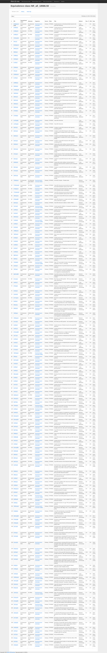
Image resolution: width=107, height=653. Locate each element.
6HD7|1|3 (16, 461)
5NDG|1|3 (16, 107)
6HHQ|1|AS (16, 45)
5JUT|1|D (16, 526)
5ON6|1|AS (16, 74)
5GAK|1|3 (16, 584)
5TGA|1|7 (16, 153)
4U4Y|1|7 (16, 384)
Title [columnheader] (55, 21)
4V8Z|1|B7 (16, 627)
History (22, 11)
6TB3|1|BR (16, 199)
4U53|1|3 (16, 423)
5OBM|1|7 (16, 55)
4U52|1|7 (16, 248)
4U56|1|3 (16, 485)
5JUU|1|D (16, 542)
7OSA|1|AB (16, 38)
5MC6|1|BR (16, 515)
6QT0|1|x (16, 402)
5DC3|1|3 (16, 167)
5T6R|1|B (16, 568)
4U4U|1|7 (16, 265)
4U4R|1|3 (16, 209)
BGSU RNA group (11, 652)
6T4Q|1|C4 (16, 188)
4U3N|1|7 (16, 381)
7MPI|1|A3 (16, 234)
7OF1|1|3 (16, 604)
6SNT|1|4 (16, 202)
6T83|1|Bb (16, 519)
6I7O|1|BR (16, 601)
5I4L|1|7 (15, 41)
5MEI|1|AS (16, 48)
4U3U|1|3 (16, 227)
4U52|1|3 (16, 290)
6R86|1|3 (16, 433)
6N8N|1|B (16, 499)
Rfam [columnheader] (50, 21)
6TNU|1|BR (16, 332)
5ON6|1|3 (16, 67)
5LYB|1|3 (16, 77)
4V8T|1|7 (16, 630)
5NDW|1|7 (16, 86)
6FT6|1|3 (16, 532)
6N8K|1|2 (16, 471)
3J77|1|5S (16, 617)
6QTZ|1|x (16, 430)
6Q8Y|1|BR (16, 274)
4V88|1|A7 (16, 34)
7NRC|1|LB (16, 506)
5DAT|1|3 (16, 140)
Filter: (16, 16)
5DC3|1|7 (16, 158)
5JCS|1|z (16, 641)
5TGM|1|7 (16, 110)
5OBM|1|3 (16, 82)
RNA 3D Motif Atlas (47, 1)
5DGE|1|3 (16, 162)
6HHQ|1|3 (16, 59)
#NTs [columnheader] (91, 21)
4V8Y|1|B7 (16, 580)
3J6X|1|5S (16, 612)
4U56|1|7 (16, 478)
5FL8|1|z (15, 637)
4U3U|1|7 (16, 213)
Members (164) (15, 11)
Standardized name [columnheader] (24, 21)
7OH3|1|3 (16, 405)
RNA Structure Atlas (26, 1)
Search (62, 1)
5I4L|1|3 (15, 70)
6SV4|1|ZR (16, 419)
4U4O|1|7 (16, 555)
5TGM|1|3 (16, 115)
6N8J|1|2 (16, 454)
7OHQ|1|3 (16, 262)
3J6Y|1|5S (16, 608)
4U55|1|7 (16, 367)
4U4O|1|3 (16, 573)
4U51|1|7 (16, 391)
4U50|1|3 (16, 370)
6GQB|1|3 (16, 511)
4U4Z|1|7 (16, 342)
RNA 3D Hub (15, 1)
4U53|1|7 (16, 444)
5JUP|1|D (16, 465)
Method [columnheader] (80, 21)
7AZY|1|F (16, 206)
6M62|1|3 (16, 308)
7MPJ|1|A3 (16, 195)
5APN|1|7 (16, 552)
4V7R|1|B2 (16, 120)
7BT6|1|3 (16, 269)
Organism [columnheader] (37, 21)
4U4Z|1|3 (16, 363)
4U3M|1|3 (16, 251)
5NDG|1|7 (16, 103)
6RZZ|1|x (16, 304)
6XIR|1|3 (15, 301)
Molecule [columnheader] (30, 21)
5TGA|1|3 (16, 170)
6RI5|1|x (15, 356)
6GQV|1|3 (16, 548)
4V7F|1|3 (16, 634)
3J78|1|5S (16, 622)
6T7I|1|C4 (16, 349)
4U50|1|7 (16, 377)
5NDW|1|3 (16, 93)
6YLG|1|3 (16, 278)
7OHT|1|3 (16, 592)
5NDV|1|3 (16, 100)
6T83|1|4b (16, 522)
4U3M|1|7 (16, 244)
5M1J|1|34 (16, 374)
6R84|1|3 (16, 481)
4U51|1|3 (16, 440)
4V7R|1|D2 (16, 124)
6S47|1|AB (16, 360)
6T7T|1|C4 (16, 297)
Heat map (29, 11)
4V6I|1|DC (16, 644)
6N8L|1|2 (16, 474)
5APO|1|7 (16, 426)
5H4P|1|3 (16, 412)
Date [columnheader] (94, 21)
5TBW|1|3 (16, 27)
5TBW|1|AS (16, 24)
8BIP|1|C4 (16, 255)
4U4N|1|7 (16, 325)
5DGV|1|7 (16, 130)
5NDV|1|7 (16, 96)
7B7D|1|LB (16, 353)
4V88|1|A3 (16, 31)
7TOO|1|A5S (16, 192)
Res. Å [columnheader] (87, 21)
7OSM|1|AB (16, 89)
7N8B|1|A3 (16, 230)
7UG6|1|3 (16, 220)
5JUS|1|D (16, 559)
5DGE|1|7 (16, 144)
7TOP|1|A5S (16, 185)
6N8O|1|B (16, 451)
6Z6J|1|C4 (16, 398)
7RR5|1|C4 (16, 318)
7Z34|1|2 (16, 495)
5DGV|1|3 (16, 149)
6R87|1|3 (16, 458)
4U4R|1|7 (16, 223)
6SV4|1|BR (16, 447)
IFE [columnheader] (14, 21)
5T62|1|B (16, 285)
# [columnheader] (11, 21)
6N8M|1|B (16, 437)
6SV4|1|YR (16, 416)
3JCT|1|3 (16, 335)
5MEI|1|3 (16, 52)
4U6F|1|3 (16, 328)
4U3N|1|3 (16, 339)
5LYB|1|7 (16, 62)
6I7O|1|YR (16, 597)
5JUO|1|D (16, 536)
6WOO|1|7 (16, 216)
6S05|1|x (16, 502)
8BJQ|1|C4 (16, 488)
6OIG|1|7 (16, 492)
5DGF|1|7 (16, 135)
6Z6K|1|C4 (16, 395)
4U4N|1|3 (16, 346)
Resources (56, 1)
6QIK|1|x (15, 258)
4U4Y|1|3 (16, 388)
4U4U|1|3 (16, 294)
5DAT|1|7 (16, 127)
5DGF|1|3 (16, 175)
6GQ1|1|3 (16, 587)
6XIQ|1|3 (16, 565)
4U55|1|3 (16, 409)
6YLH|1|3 (16, 321)
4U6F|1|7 (16, 282)
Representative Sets (36, 1)
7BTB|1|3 (16, 313)
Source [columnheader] (46, 21)
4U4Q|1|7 (16, 237)
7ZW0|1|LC (16, 180)
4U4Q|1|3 (16, 241)
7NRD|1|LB (16, 577)
